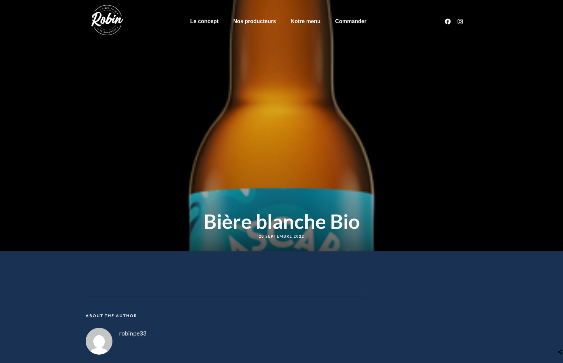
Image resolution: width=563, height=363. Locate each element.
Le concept (204, 21)
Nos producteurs (254, 21)
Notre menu (306, 21)
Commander (350, 21)
